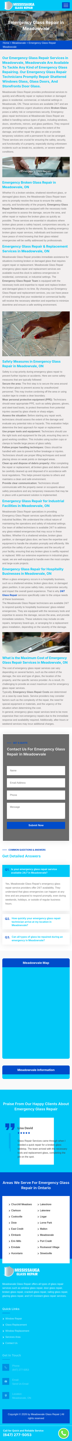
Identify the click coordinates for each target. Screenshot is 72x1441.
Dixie (14, 1222)
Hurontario (17, 1253)
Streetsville (46, 1253)
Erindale (15, 1247)
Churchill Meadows (21, 1204)
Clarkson (16, 1210)
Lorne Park (46, 1222)
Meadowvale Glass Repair (45, 1414)
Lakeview (45, 1210)
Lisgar (43, 1216)
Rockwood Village (49, 1247)
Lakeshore (45, 1204)
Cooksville (16, 1216)
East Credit (17, 1229)
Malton (43, 1229)
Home (6, 43)
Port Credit (46, 1241)
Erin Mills (16, 1241)
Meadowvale (19, 43)
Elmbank (16, 1235)
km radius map (36, 1012)
